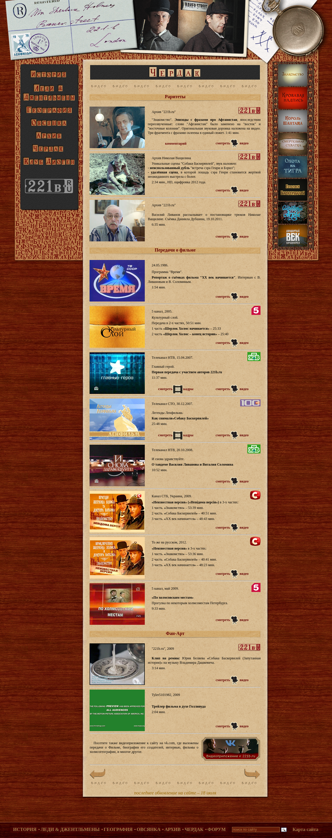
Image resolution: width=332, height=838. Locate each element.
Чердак (194, 829)
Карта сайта (305, 829)
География (118, 829)
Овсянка (148, 829)
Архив (173, 829)
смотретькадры (175, 389)
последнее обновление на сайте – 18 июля (175, 792)
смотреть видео (232, 143)
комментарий (176, 143)
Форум (217, 829)
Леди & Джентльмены (70, 829)
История (25, 829)
